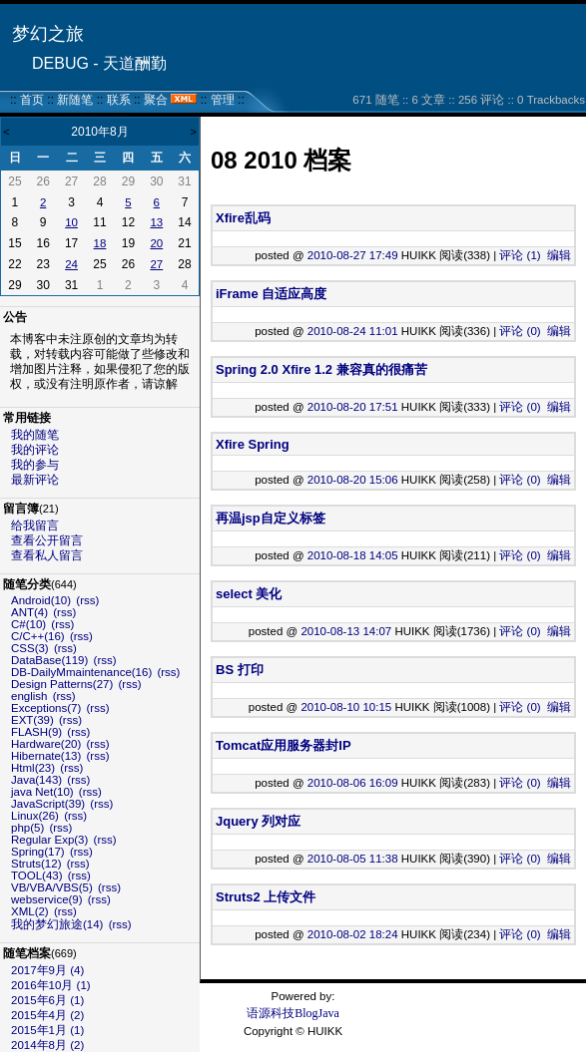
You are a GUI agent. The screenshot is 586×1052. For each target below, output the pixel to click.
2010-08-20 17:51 (352, 407)
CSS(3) (30, 648)
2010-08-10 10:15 (345, 707)
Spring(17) (38, 852)
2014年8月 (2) (47, 1045)
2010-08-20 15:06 (352, 480)
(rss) (87, 600)
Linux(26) (35, 816)
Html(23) (33, 768)
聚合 (156, 100)
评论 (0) (519, 331)
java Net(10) (42, 792)
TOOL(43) (37, 875)
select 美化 (249, 593)
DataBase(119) (49, 660)
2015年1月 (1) (47, 1030)
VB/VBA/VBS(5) (52, 887)
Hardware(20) (46, 744)
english (29, 696)
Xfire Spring (253, 444)
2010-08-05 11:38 (352, 859)
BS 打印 (240, 669)
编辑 (559, 255)
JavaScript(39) (48, 804)
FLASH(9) (36, 732)
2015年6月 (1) (47, 1000)
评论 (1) (519, 255)
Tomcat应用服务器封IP (283, 745)
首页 (32, 100)
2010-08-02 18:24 (352, 934)
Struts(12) (36, 864)
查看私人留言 (47, 555)
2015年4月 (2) (47, 1015)
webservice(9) (47, 899)
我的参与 (35, 465)
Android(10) (41, 600)
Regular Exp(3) (49, 840)
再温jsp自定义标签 (270, 518)
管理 (223, 100)
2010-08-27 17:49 (352, 255)
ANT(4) (29, 612)
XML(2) (30, 911)
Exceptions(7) (46, 708)
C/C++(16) (38, 636)
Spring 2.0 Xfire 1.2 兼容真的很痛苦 (321, 369)
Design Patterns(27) (62, 684)
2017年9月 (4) (47, 970)
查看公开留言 (47, 540)
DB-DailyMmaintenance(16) (81, 672)
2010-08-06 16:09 (352, 783)
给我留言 (35, 525)
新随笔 (75, 100)
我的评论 (35, 450)
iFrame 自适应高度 (271, 293)
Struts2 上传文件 (265, 896)
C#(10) (28, 624)
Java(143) (36, 780)
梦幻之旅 (48, 34)
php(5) (27, 828)
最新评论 (35, 480)
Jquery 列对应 (258, 821)
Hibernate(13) (46, 756)
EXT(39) (32, 720)
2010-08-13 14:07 (345, 631)
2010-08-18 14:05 (352, 555)
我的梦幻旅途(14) (57, 924)
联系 (119, 100)
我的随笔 (35, 435)
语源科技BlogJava (293, 1013)
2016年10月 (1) (51, 985)
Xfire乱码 (243, 217)
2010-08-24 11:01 (352, 331)
